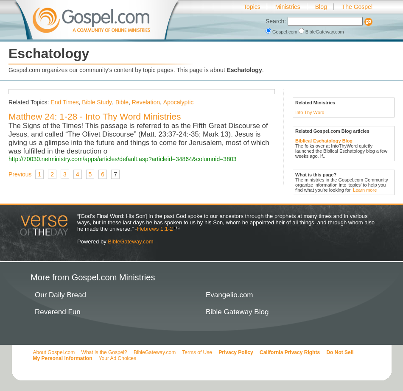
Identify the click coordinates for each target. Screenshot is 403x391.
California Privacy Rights (290, 352)
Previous (19, 174)
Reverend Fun (58, 312)
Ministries (287, 6)
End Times (64, 102)
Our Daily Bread (60, 295)
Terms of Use (197, 352)
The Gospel (357, 6)
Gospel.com (282, 31)
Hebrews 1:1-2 (155, 229)
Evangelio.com (229, 295)
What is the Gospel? (104, 352)
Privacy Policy (235, 352)
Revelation (146, 102)
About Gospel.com (54, 352)
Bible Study (97, 102)
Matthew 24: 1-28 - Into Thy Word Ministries (94, 116)
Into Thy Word (310, 112)
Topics (251, 6)
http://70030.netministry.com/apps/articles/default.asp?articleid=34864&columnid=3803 (122, 159)
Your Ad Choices (117, 358)
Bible (122, 102)
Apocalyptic (178, 102)
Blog (321, 6)
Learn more (365, 190)
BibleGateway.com (321, 31)
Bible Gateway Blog (237, 312)
